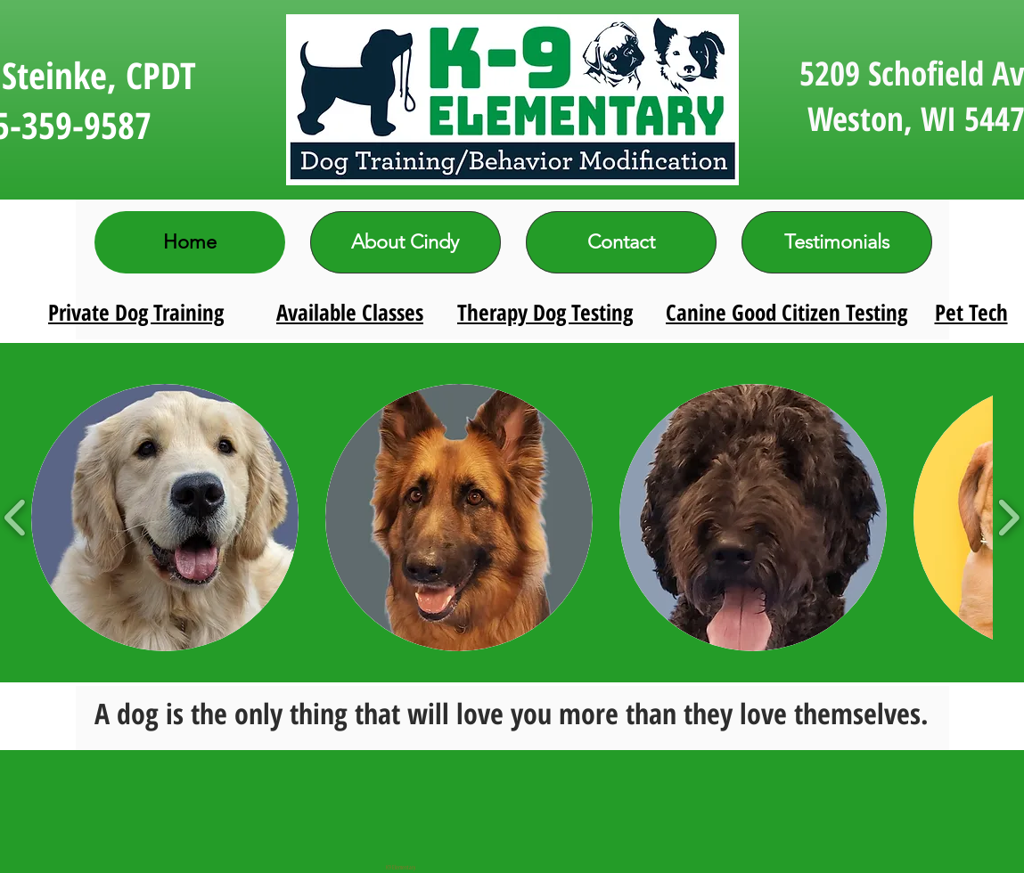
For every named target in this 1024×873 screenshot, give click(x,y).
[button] (165, 517)
